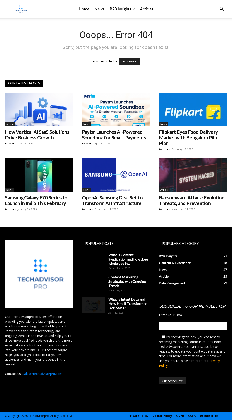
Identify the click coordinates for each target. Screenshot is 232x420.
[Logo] (21, 9)
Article (10, 124)
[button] (221, 9)
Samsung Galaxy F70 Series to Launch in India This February (36, 200)
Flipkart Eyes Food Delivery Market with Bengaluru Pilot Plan (189, 137)
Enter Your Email (171, 315)
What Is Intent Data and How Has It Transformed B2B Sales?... (127, 303)
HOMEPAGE (129, 61)
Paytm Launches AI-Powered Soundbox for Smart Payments (114, 134)
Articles (146, 9)
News (99, 9)
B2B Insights (122, 9)
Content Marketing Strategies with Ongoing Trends (127, 281)
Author (9, 143)
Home (84, 9)
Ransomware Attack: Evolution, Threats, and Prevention (192, 200)
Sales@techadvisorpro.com (42, 374)
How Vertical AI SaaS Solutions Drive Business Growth (37, 134)
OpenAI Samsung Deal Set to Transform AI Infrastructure (112, 200)
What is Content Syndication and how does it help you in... (128, 259)
